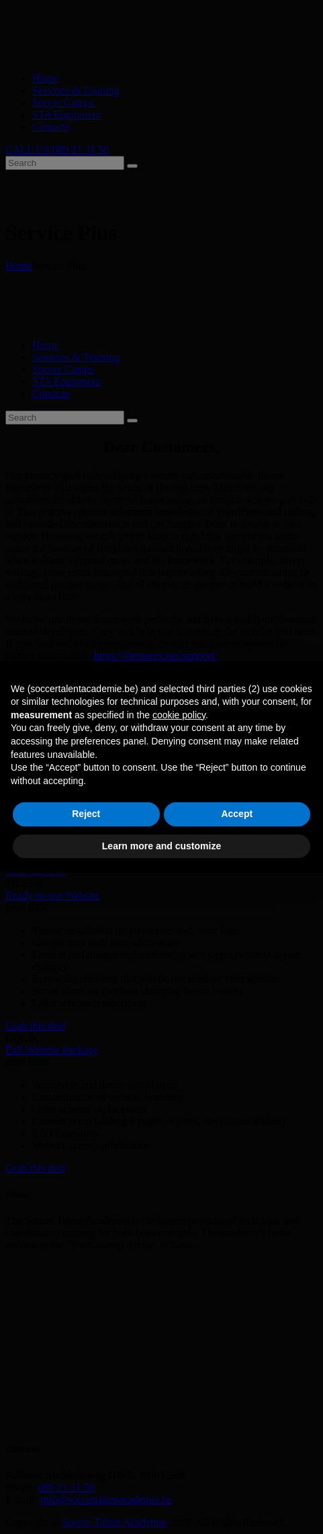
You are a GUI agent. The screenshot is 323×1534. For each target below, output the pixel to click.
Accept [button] (236, 813)
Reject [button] (86, 813)
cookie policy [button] (178, 715)
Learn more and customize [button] (161, 846)
